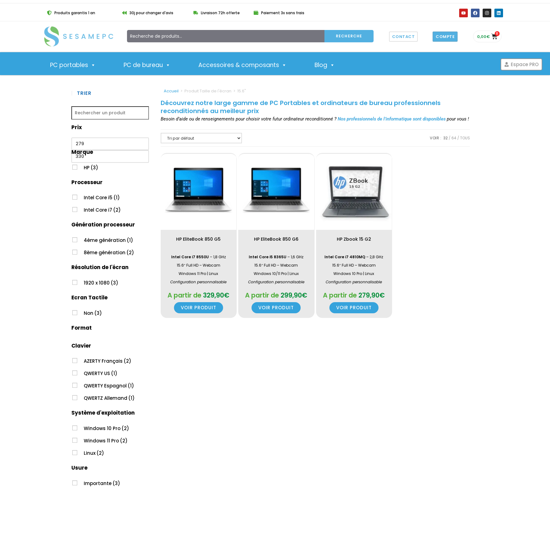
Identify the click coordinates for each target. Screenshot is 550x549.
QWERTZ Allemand (109, 398)
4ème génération (108, 240)
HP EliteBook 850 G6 (276, 239)
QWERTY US (100, 373)
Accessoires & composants (242, 65)
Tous (465, 138)
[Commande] (201, 138)
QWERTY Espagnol (109, 385)
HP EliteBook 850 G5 (198, 239)
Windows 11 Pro (106, 440)
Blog (325, 65)
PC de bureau (147, 65)
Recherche (349, 36)
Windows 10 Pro (106, 428)
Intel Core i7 (102, 210)
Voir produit (198, 307)
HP (91, 167)
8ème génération (109, 252)
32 (445, 138)
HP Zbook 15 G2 (354, 239)
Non (93, 313)
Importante (102, 483)
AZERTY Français (107, 361)
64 (453, 138)
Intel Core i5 (102, 197)
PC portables (73, 65)
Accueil (171, 91)
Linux (94, 453)
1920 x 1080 (101, 283)
